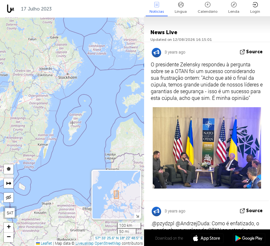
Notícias (157, 8)
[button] (8, 228)
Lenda (233, 8)
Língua (181, 8)
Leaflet (44, 243)
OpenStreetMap (108, 243)
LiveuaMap (85, 243)
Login (255, 8)
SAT (10, 212)
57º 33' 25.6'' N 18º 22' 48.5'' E (119, 238)
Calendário (207, 8)
